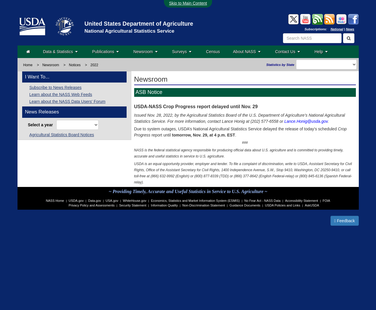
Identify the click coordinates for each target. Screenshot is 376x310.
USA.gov (112, 200)
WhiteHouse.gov (134, 200)
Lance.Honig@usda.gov (306, 121)
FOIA (326, 200)
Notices (75, 65)
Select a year (41, 124)
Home (28, 65)
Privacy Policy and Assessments (92, 205)
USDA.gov (76, 200)
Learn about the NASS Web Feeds (60, 94)
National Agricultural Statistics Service (129, 31)
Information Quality (164, 205)
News (350, 29)
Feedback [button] (344, 220)
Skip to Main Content (188, 3)
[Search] (348, 38)
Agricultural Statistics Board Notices (61, 134)
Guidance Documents (245, 205)
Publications (105, 51)
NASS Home (55, 200)
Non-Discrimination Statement (203, 205)
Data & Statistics (60, 51)
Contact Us (287, 51)
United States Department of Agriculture (138, 23)
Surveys (181, 51)
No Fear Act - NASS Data (262, 200)
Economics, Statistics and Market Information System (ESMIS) (195, 200)
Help (321, 51)
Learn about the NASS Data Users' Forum (67, 101)
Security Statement (132, 205)
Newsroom (145, 51)
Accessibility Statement (301, 200)
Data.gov (94, 200)
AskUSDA (312, 205)
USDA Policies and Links (282, 205)
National (336, 29)
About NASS (246, 51)
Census (213, 51)
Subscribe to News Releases (55, 87)
